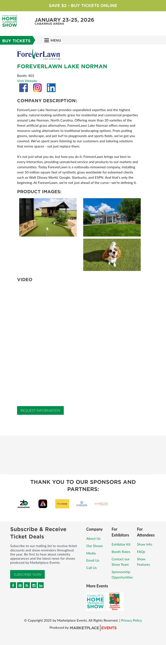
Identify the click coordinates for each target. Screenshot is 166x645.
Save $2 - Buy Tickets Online (83, 5)
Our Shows (94, 546)
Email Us (92, 560)
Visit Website (27, 81)
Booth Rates (121, 551)
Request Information (40, 410)
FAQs (141, 551)
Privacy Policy (131, 620)
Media (91, 553)
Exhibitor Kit (121, 544)
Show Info (144, 544)
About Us (93, 538)
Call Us (91, 568)
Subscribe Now (27, 574)
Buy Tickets (16, 41)
